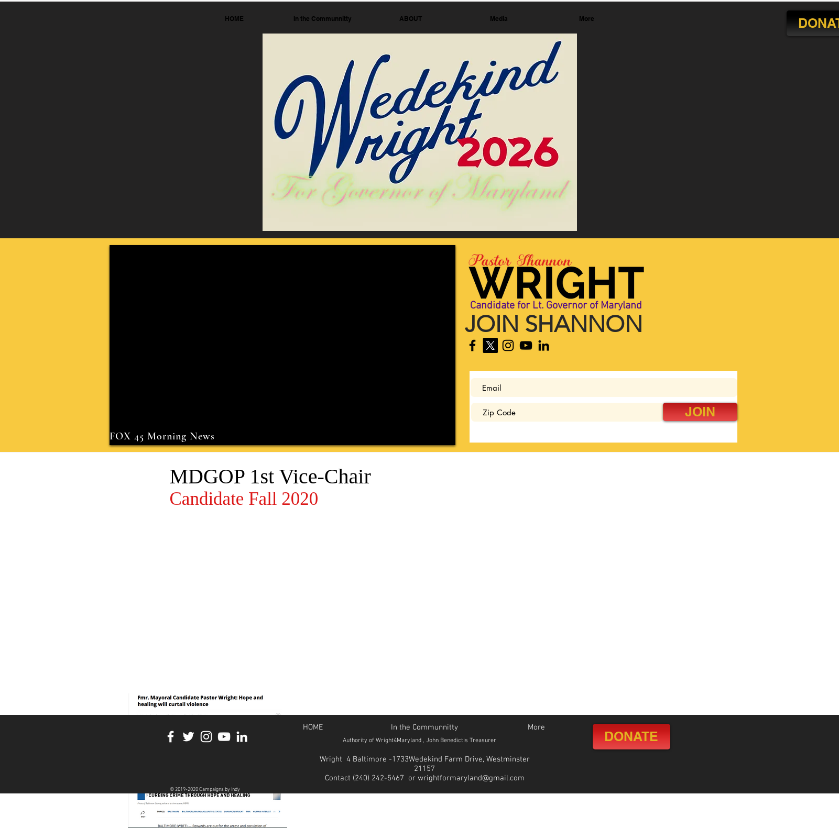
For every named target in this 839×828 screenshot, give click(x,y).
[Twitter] (188, 736)
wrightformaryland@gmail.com (471, 778)
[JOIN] (700, 412)
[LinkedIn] (543, 345)
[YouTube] (525, 345)
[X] (490, 345)
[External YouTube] (282, 345)
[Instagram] (508, 345)
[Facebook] (472, 345)
